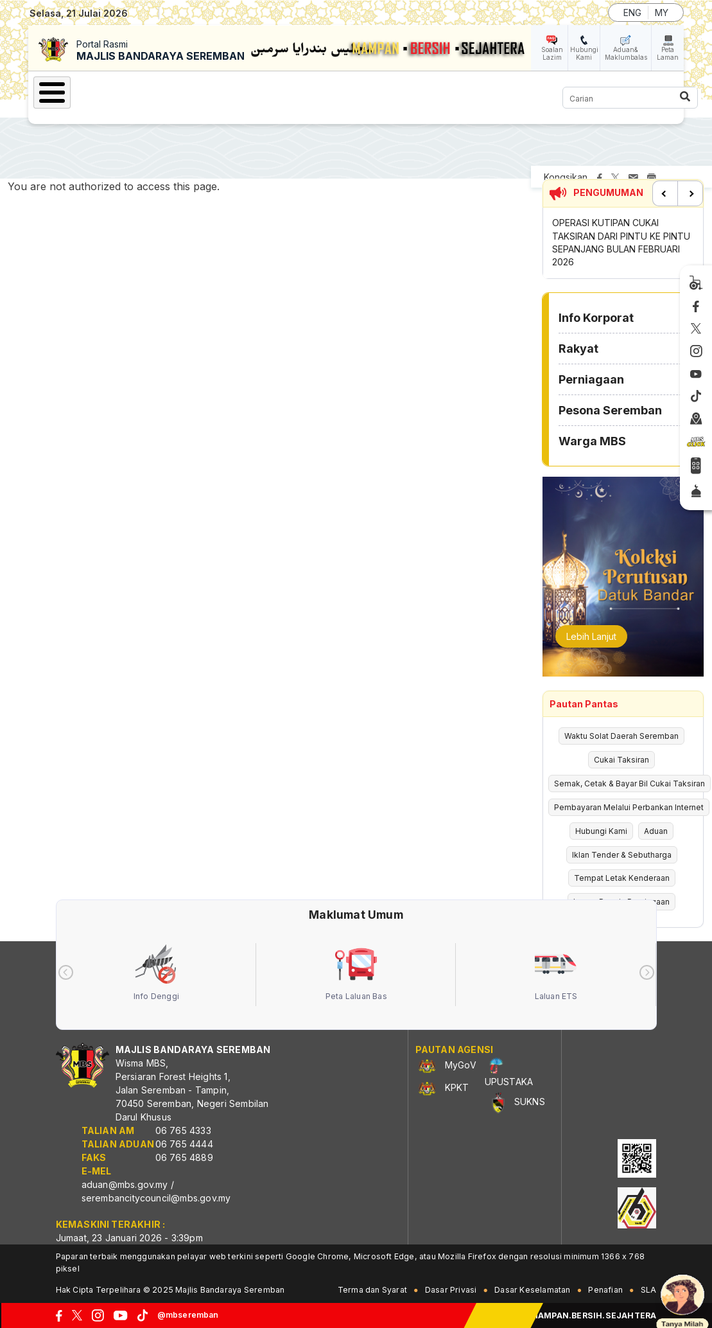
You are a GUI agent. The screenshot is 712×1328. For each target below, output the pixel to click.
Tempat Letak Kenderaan (622, 878)
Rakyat (578, 348)
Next (690, 193)
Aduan (656, 831)
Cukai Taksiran (621, 760)
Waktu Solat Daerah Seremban (621, 736)
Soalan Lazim (552, 53)
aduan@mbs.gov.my (125, 1184)
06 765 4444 (184, 1143)
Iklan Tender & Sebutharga (622, 855)
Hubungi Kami (584, 53)
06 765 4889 (184, 1157)
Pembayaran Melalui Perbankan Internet (629, 807)
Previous (665, 193)
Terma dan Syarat (372, 1290)
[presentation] (65, 972)
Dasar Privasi (451, 1290)
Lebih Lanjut (591, 636)
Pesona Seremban (610, 410)
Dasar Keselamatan (532, 1290)
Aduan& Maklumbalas (626, 53)
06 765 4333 (183, 1130)
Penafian (605, 1290)
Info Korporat (596, 317)
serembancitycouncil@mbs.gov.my (156, 1197)
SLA (649, 1290)
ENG (632, 12)
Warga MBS (592, 441)
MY (661, 12)
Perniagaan (591, 379)
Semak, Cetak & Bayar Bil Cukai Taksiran (629, 783)
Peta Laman (668, 53)
